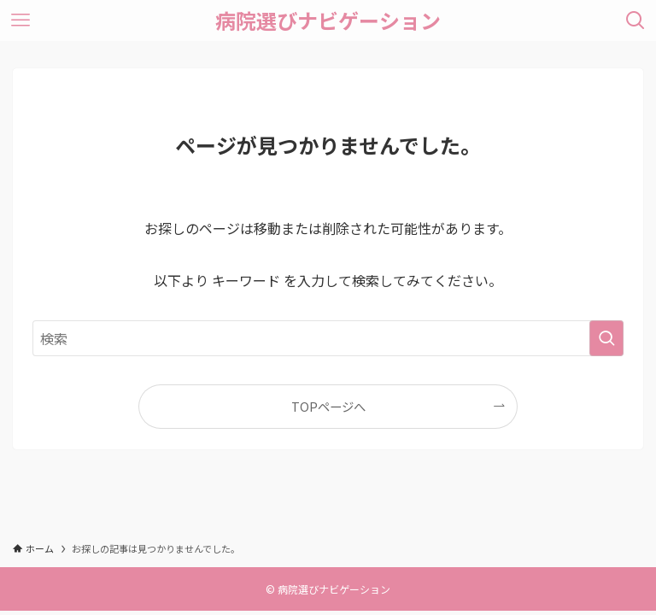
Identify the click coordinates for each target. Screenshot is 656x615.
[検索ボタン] (635, 20)
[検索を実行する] (606, 338)
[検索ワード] (327, 338)
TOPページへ (328, 406)
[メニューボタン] (20, 20)
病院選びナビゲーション (328, 20)
